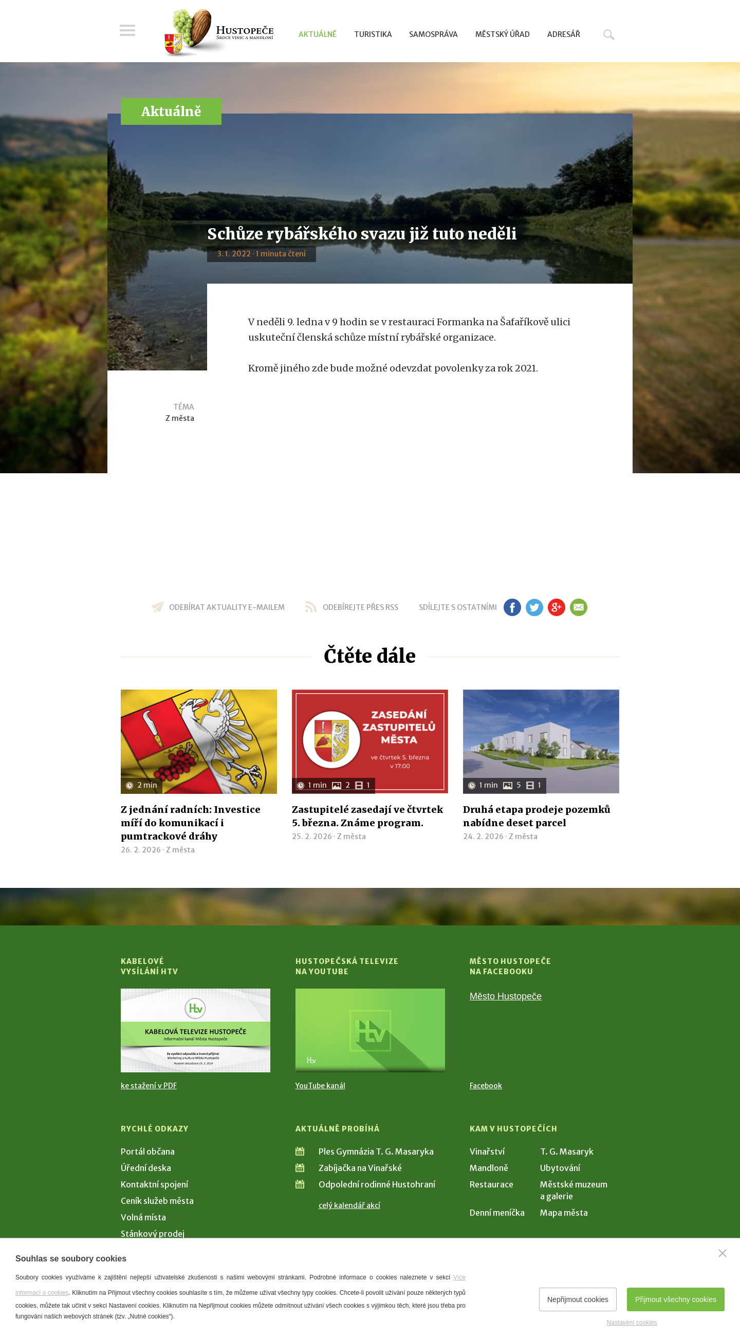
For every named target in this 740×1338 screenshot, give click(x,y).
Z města (179, 418)
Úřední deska (146, 1168)
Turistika (373, 34)
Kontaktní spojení (154, 1184)
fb (512, 607)
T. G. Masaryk (567, 1151)
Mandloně (489, 1168)
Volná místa (143, 1217)
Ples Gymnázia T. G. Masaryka (376, 1151)
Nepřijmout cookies (577, 1299)
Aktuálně (318, 34)
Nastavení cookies (631, 1322)
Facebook (486, 1085)
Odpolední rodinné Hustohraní (377, 1184)
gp (556, 607)
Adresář (563, 34)
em (578, 607)
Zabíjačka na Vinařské (360, 1168)
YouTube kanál (320, 1085)
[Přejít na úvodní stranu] (218, 33)
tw (534, 607)
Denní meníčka (497, 1212)
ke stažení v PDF (149, 1085)
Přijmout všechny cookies (675, 1299)
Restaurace (491, 1184)
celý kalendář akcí (349, 1205)
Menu (128, 32)
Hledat (609, 34)
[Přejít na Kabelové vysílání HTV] (195, 1030)
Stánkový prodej (152, 1234)
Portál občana (148, 1151)
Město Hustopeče (506, 996)
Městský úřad (502, 34)
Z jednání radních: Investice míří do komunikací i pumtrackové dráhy (191, 823)
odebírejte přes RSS (360, 607)
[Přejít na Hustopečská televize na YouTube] (370, 1030)
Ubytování (560, 1168)
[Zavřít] (722, 1253)
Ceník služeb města (157, 1201)
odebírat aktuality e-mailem (227, 607)
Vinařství (487, 1151)
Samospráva (433, 34)
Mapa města (564, 1212)
